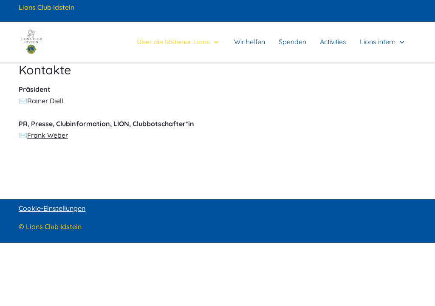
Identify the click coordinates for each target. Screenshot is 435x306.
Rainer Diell (45, 100)
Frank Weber (47, 135)
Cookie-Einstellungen (52, 208)
